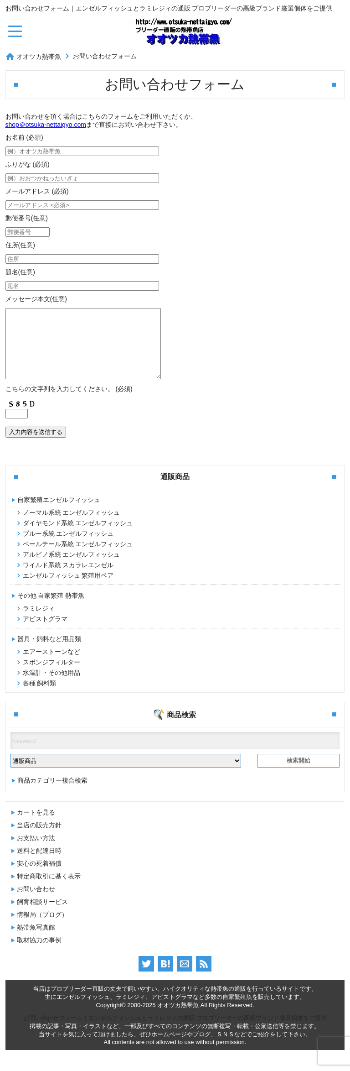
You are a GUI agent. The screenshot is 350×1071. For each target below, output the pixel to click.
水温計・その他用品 (51, 686)
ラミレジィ (39, 622)
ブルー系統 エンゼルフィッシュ (68, 547)
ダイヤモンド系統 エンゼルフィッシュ (78, 536)
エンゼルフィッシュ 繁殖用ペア (68, 589)
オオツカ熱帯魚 (38, 56)
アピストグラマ (45, 632)
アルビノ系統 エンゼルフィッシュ (71, 568)
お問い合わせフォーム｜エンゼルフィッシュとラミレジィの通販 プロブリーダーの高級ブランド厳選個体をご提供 (175, 1031)
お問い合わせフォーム (105, 56)
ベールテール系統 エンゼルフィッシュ (78, 557)
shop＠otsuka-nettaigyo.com (45, 124)
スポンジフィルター (51, 675)
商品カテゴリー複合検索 (52, 794)
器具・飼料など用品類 (49, 652)
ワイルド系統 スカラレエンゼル (68, 578)
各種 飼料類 (40, 696)
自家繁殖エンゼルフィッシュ (58, 513)
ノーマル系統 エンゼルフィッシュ (71, 526)
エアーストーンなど (51, 665)
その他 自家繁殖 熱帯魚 (51, 609)
